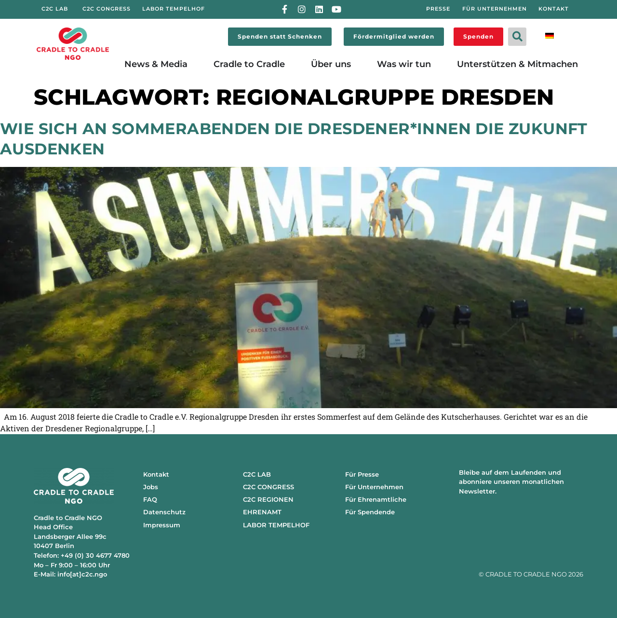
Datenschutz (164, 512)
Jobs (150, 487)
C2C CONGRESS (268, 487)
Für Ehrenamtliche (375, 499)
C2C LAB (257, 474)
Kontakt (156, 474)
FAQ (150, 499)
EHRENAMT (262, 512)
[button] (517, 36)
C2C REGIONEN (268, 499)
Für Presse (362, 474)
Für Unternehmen (374, 487)
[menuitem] (549, 34)
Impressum (161, 525)
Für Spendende (370, 512)
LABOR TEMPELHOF (276, 525)
